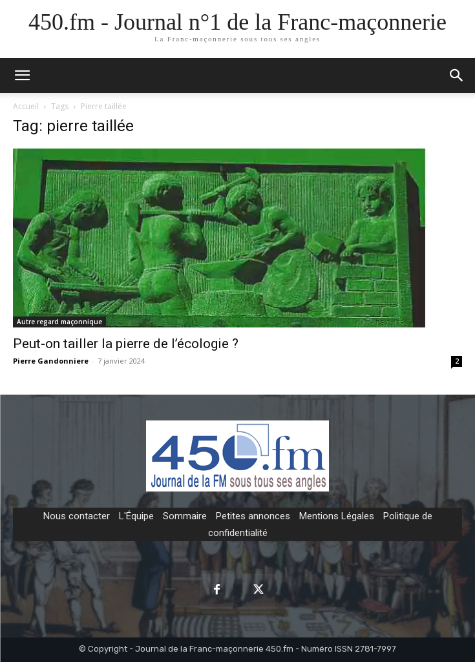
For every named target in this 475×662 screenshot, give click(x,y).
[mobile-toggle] (22, 75)
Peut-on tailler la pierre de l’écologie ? (125, 343)
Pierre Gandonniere (51, 361)
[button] (457, 75)
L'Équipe (136, 516)
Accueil (26, 106)
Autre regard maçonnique (59, 321)
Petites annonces (253, 516)
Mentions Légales (336, 516)
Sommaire (185, 516)
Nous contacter (76, 516)
